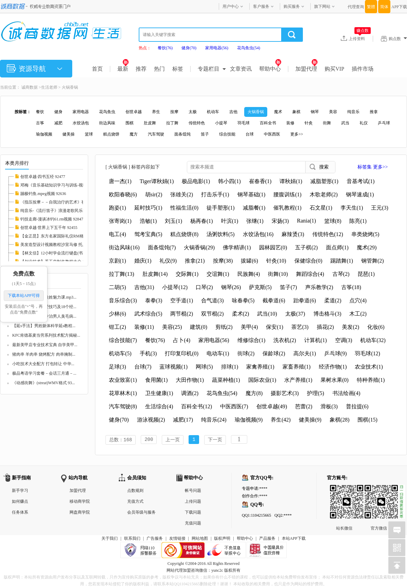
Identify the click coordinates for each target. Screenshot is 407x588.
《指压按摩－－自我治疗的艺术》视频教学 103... (64, 202)
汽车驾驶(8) (123, 406)
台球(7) (143, 367)
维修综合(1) (251, 340)
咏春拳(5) (243, 300)
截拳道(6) (274, 300)
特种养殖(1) (371, 380)
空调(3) (343, 340)
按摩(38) (223, 261)
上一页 (173, 440)
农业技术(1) (369, 367)
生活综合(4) (159, 406)
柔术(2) (240, 314)
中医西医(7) (234, 406)
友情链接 (177, 539)
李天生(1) (352, 208)
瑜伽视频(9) (249, 420)
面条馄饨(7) (162, 247)
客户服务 (261, 6)
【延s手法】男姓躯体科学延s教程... (43, 325)
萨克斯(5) (260, 287)
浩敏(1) (148, 221)
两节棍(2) (181, 314)
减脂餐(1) (254, 208)
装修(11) (144, 327)
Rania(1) (306, 221)
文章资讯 (241, 69)
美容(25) (172, 327)
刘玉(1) (173, 221)
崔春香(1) (260, 181)
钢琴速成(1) (360, 194)
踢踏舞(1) (341, 261)
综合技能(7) (123, 340)
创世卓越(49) (271, 406)
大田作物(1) (190, 380)
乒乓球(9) (335, 353)
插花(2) (325, 327)
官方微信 (378, 490)
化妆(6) (376, 327)
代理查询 (356, 6)
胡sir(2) (153, 194)
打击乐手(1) (215, 194)
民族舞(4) (248, 274)
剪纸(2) (224, 327)
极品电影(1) (196, 181)
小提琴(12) (175, 287)
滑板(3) (329, 406)
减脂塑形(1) (324, 181)
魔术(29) (367, 247)
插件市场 (362, 69)
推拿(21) (195, 261)
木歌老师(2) (324, 194)
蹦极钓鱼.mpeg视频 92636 (43, 193)
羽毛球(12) (367, 353)
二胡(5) (117, 287)
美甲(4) (249, 327)
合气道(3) (212, 300)
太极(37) (295, 314)
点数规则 (135, 491)
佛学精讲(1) (237, 247)
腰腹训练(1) (287, 194)
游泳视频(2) (151, 420)
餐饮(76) (165, 48)
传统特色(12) (327, 234)
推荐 (141, 69)
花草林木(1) (123, 393)
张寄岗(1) (120, 221)
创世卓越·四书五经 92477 (42, 176)
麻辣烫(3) (293, 234)
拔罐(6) (249, 261)
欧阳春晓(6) (123, 194)
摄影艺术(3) (285, 393)
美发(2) (350, 327)
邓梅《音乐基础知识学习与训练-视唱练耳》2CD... (65, 185)
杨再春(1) (201, 221)
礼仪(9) (168, 261)
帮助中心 (270, 69)
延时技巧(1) (148, 208)
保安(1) (274, 327)
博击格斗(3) (327, 314)
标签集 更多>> (372, 167)
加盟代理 (306, 69)
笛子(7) (288, 287)
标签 (177, 69)
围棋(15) (367, 420)
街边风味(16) (124, 247)
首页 (97, 69)
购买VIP (334, 69)
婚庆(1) (143, 261)
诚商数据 (29, 87)
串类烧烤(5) (365, 234)
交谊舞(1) (218, 274)
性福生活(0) (184, 208)
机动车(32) (373, 340)
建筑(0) (198, 327)
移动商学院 (80, 502)
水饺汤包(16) (258, 234)
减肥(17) (183, 420)
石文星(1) (321, 208)
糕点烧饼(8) (184, 234)
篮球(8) (333, 221)
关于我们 (109, 539)
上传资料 (360, 38)
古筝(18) (351, 287)
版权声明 (222, 539)
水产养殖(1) (298, 380)
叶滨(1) (229, 221)
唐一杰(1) (120, 181)
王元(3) (379, 208)
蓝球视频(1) (173, 367)
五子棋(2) (306, 247)
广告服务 (155, 539)
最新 (123, 69)
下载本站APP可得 (24, 295)
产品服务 (267, 539)
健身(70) (188, 48)
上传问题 (193, 502)
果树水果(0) (335, 380)
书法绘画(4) (346, 393)
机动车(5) (120, 353)
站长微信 (344, 490)
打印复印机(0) (181, 353)
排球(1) (229, 367)
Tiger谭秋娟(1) (157, 181)
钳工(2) (117, 327)
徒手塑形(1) (221, 208)
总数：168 (120, 440)
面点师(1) (337, 247)
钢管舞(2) (372, 261)
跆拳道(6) (304, 300)
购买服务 (292, 6)
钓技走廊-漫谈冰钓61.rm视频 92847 (51, 219)
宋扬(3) (280, 221)
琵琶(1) (366, 274)
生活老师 (49, 87)
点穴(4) (358, 300)
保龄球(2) (274, 353)
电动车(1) (218, 353)
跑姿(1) (117, 208)
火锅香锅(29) (199, 247)
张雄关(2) (181, 194)
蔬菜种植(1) (226, 380)
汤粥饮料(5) (221, 234)
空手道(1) (181, 300)
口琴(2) (204, 287)
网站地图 (200, 539)
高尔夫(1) (304, 353)
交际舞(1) (187, 274)
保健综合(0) (308, 261)
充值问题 (193, 523)
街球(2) (246, 353)
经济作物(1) (333, 367)
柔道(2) (333, 300)
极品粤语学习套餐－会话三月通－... (44, 373)
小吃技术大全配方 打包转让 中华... (43, 363)
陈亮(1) (358, 221)
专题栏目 (208, 69)
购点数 (398, 38)
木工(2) (358, 314)
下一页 (215, 440)
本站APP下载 (294, 539)
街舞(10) (278, 274)
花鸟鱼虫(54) (248, 48)
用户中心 (230, 6)
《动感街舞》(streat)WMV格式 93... (43, 382)
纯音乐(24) (214, 420)
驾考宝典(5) (148, 234)
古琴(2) (341, 274)
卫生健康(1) (159, 393)
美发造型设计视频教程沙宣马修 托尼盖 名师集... (63, 244)
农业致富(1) (123, 380)
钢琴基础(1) (251, 194)
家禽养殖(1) (260, 367)
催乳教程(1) (287, 208)
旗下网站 (322, 6)
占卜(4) (181, 340)
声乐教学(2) (319, 287)
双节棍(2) (212, 314)
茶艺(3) (300, 327)
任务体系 (20, 513)
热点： (145, 48)
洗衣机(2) (284, 340)
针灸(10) (276, 261)
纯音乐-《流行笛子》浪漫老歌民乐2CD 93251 (61, 210)
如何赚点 (20, 502)
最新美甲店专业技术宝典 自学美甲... (44, 344)
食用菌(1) (156, 380)
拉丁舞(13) (121, 274)
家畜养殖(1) (297, 367)
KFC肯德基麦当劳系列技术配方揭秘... (46, 335)
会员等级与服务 (141, 513)
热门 (159, 69)
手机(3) (148, 353)
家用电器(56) (216, 48)
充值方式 (135, 502)
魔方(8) (254, 393)
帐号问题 (193, 491)
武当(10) (267, 314)
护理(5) (315, 393)
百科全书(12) (196, 406)
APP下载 (399, 6)
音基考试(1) (361, 181)
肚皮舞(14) (155, 274)
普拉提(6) (357, 406)
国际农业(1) (262, 380)
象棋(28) (340, 420)
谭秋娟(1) (290, 181)
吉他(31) (144, 287)
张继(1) (255, 221)
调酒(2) (189, 393)
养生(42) (281, 420)
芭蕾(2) (303, 406)
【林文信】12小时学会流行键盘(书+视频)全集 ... (63, 253)
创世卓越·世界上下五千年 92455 (48, 227)
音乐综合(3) (123, 300)
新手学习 (20, 491)
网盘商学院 (80, 513)
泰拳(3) (153, 300)
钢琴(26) (231, 287)
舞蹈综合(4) (310, 274)
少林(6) (117, 314)
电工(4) (117, 234)
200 (148, 440)
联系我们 (132, 539)
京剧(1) (117, 261)
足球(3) (117, 367)
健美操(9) (310, 420)
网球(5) (204, 367)
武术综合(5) (148, 314)
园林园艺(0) (273, 247)
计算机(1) (315, 340)
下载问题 (193, 513)
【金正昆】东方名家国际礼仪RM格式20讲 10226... (65, 236)
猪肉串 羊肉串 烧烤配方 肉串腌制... (43, 354)
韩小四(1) (229, 181)
